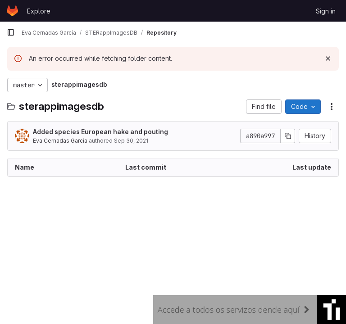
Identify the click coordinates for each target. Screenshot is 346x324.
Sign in (326, 11)
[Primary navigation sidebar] (11, 32)
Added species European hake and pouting (100, 131)
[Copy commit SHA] (288, 136)
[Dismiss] (328, 58)
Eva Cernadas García (60, 140)
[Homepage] (12, 11)
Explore (38, 11)
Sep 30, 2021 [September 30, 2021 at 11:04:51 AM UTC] (131, 140)
